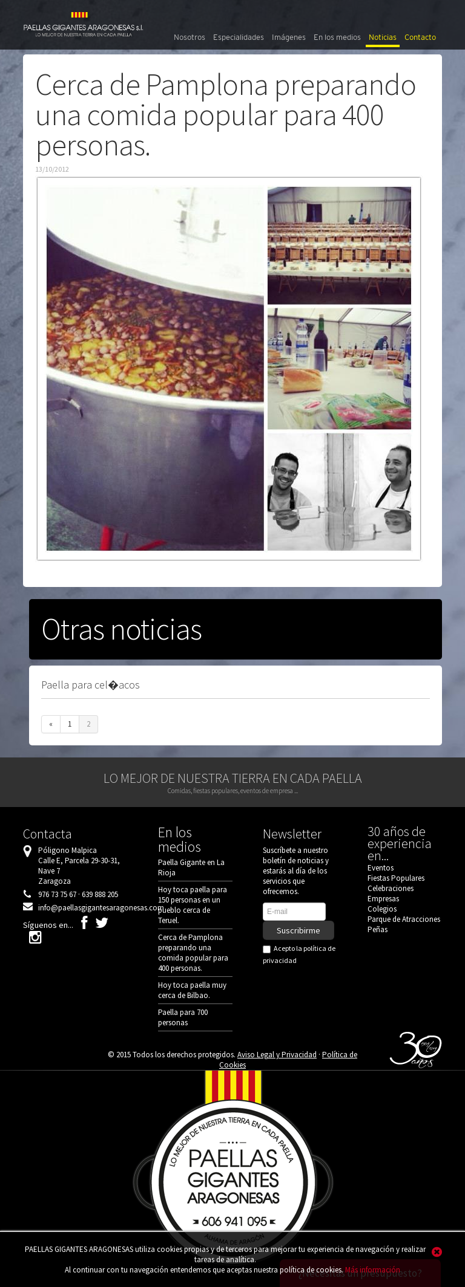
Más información (372, 1270)
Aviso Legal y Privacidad (277, 1054)
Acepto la (299, 954)
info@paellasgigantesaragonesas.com (101, 908)
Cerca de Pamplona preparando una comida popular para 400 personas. (193, 952)
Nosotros (189, 37)
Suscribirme (298, 930)
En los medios (337, 37)
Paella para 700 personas (183, 1017)
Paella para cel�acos (90, 685)
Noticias (383, 37)
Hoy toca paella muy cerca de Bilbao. (192, 990)
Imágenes (289, 37)
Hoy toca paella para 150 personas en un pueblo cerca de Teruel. (192, 905)
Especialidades (238, 37)
